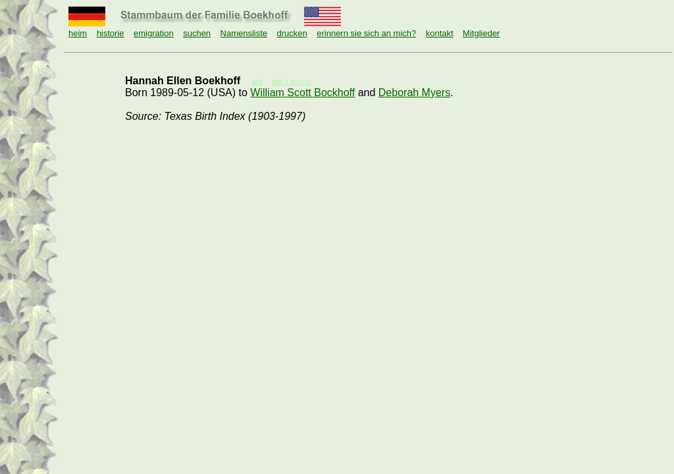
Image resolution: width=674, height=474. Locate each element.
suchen (197, 33)
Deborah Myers (414, 92)
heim (77, 33)
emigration (154, 33)
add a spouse (291, 82)
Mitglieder (481, 33)
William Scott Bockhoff (302, 92)
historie (110, 33)
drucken (292, 33)
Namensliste (244, 33)
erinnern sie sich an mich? (366, 33)
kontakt (440, 33)
